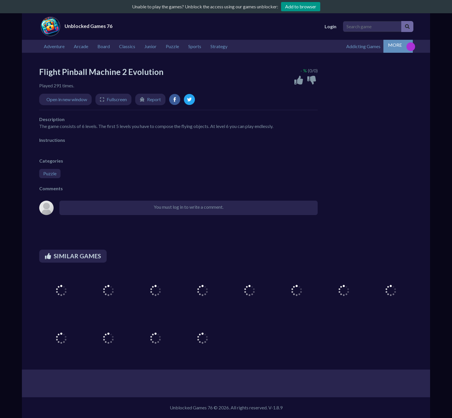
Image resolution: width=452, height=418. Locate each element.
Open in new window (66, 99)
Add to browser (300, 6)
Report (154, 99)
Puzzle (49, 173)
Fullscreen (117, 99)
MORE (395, 45)
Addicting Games (363, 46)
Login (330, 26)
